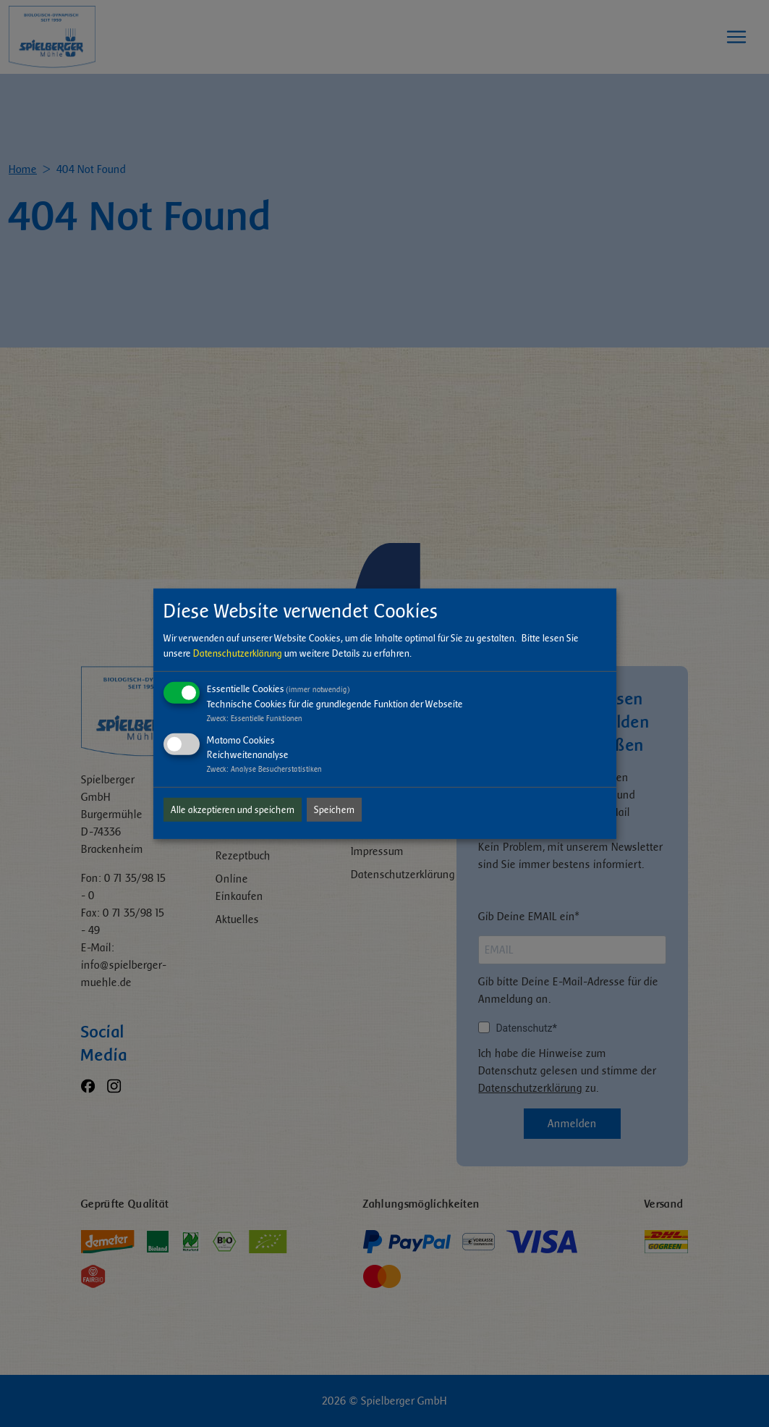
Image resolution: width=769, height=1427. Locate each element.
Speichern (334, 809)
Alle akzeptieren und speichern (232, 809)
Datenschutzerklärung (237, 653)
